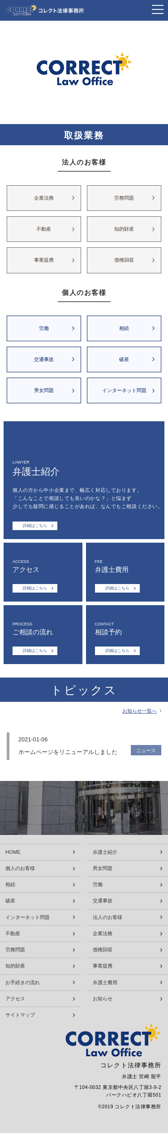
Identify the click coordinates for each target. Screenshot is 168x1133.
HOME (13, 852)
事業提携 (44, 260)
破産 (124, 359)
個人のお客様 (20, 868)
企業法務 (44, 198)
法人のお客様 (107, 917)
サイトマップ (20, 1015)
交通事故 (44, 359)
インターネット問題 (124, 390)
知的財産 (124, 229)
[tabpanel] (84, 72)
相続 (124, 328)
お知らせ (102, 998)
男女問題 (44, 390)
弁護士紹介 (105, 852)
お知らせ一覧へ (139, 711)
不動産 (43, 229)
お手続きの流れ (22, 982)
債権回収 (124, 260)
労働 (44, 328)
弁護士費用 (105, 982)
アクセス (15, 998)
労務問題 (124, 198)
